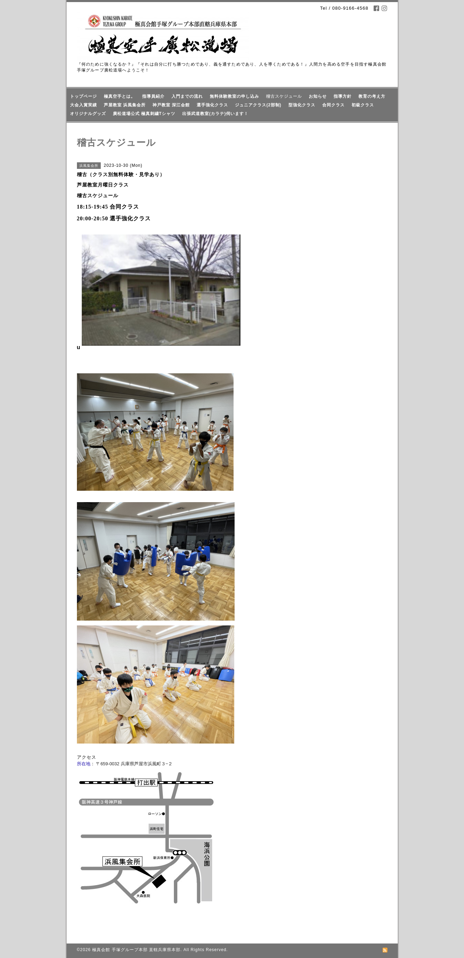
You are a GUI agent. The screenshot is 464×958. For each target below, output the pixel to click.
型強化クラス (301, 105)
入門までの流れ (187, 96)
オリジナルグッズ (88, 113)
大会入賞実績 (83, 105)
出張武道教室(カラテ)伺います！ (215, 113)
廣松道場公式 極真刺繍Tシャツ (144, 113)
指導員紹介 (153, 96)
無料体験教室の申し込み (234, 96)
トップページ (83, 96)
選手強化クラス (212, 105)
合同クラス (333, 105)
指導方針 (343, 96)
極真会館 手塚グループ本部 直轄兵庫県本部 (136, 949)
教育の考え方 (371, 96)
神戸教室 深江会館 (171, 105)
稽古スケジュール (284, 96)
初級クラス (363, 105)
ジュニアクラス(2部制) (258, 105)
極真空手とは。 (119, 96)
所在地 (83, 763)
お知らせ (318, 96)
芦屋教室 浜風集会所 (125, 105)
